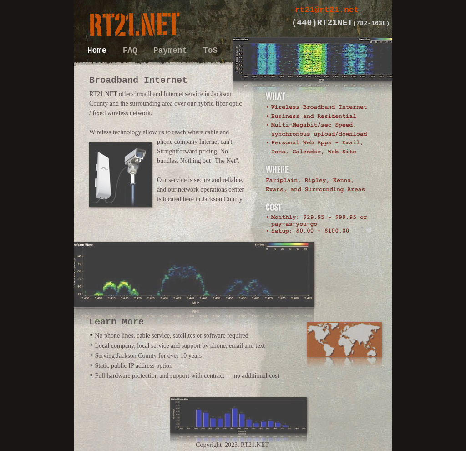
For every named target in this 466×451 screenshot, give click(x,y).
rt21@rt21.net (327, 10)
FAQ (132, 50)
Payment (172, 50)
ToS (210, 50)
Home (99, 50)
